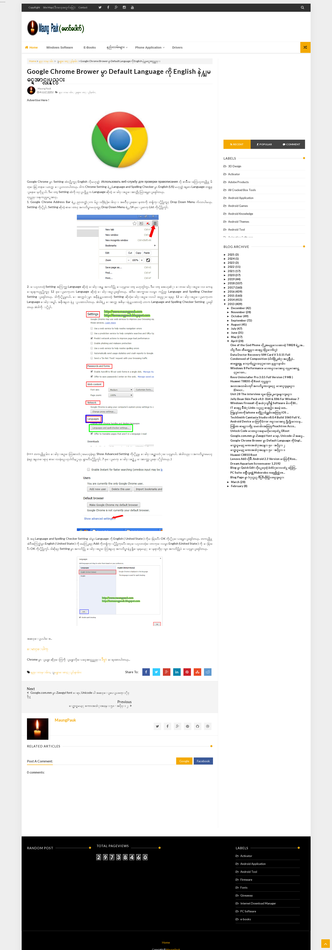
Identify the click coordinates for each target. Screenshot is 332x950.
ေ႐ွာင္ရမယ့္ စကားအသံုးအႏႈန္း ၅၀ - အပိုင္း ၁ (257, 450)
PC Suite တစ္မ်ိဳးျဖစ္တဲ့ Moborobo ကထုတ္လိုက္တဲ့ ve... (257, 472)
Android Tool (236, 229)
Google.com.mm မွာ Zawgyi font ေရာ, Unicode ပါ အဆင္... (267, 435)
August (236, 324)
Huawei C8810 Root (243, 454)
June (234, 332)
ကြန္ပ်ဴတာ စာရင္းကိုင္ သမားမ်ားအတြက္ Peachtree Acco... (263, 426)
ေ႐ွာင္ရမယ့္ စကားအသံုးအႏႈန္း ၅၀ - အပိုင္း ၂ (257, 445)
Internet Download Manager (258, 892)
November (238, 312)
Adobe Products (238, 182)
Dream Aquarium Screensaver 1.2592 (255, 463)
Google (184, 750)
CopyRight (34, 7)
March (235, 482)
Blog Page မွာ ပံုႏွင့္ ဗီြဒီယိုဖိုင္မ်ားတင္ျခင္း (257, 477)
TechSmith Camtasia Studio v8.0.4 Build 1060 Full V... (265, 417)
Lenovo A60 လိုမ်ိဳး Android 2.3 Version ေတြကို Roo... (263, 459)
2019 (231, 279)
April (234, 341)
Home (31, 47)
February (237, 486)
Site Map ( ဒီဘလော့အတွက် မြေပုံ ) (59, 7)
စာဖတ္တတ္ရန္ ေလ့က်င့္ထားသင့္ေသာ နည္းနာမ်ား (257, 363)
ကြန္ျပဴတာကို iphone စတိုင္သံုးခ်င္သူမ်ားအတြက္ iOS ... (259, 412)
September (239, 320)
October (237, 316)
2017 (231, 287)
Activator (234, 174)
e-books (245, 908)
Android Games (238, 205)
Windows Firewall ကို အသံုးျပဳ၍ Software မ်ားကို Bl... (264, 403)
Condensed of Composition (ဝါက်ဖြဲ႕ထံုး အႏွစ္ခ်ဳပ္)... (262, 358)
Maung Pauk (173, 938)
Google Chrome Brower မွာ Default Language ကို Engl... (266, 440)
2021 (231, 271)
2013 (231, 304)
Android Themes (238, 221)
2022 (231, 266)
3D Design (234, 166)
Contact (82, 7)
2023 (231, 262)
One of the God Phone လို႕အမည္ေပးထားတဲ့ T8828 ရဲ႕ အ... (267, 345)
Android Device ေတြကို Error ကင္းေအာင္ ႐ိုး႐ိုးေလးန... (266, 421)
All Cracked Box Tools (242, 190)
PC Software (248, 900)
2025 (231, 254)
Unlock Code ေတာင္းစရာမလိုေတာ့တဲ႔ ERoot (259, 431)
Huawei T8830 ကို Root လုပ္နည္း (250, 381)
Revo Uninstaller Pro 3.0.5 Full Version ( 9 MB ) (261, 377)
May (234, 337)
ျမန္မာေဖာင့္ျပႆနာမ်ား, (86, 92)
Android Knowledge (240, 213)
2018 (231, 283)
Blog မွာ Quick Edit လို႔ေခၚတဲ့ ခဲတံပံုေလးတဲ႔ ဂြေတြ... (263, 467)
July (234, 328)
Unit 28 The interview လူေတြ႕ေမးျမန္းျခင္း (261, 394)
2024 (231, 258)
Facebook (203, 750)
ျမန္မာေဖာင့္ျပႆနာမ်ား (68, 61)
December (238, 308)
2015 (231, 295)
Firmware (246, 868)
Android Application (240, 198)
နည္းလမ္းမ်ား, (66, 92)
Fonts (243, 876)
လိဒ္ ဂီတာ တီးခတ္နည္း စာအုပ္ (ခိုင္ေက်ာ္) (253, 349)
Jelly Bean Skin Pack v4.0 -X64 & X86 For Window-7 (264, 399)
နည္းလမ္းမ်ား (46, 61)
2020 (231, 275)
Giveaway (246, 884)
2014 (231, 299)
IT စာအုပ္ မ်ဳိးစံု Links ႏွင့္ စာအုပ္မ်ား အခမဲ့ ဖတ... (258, 407)
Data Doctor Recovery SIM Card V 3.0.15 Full (260, 354)
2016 (231, 291)
